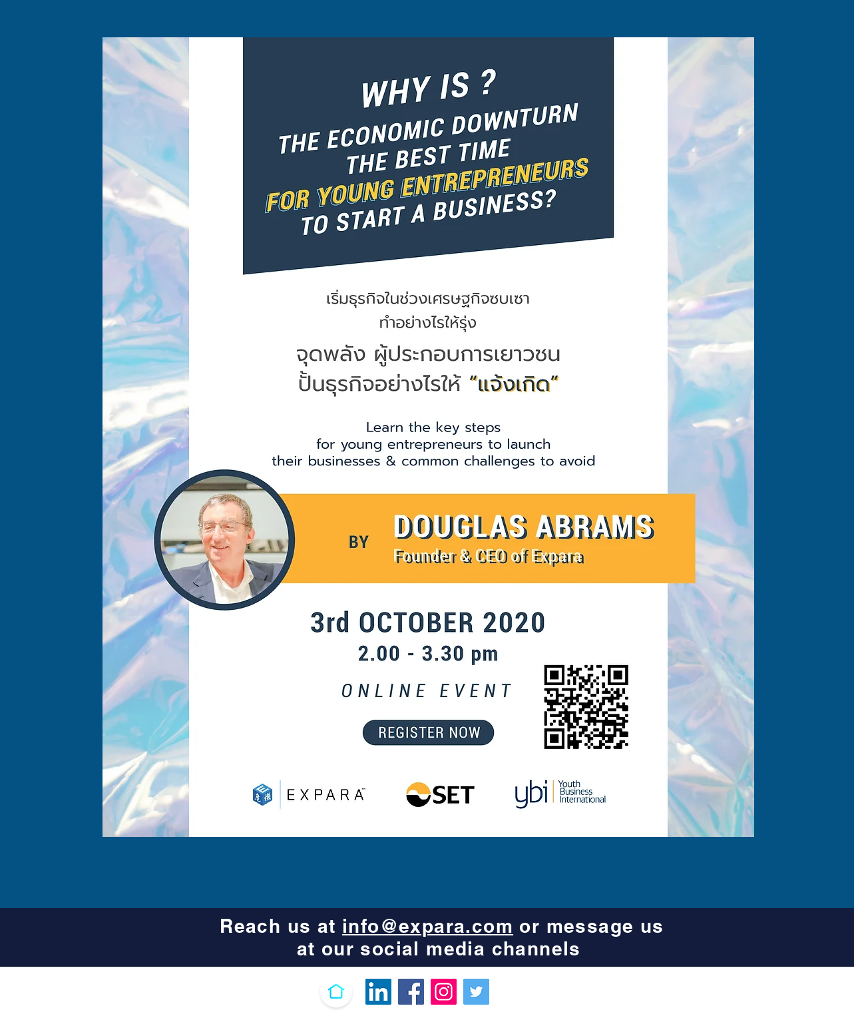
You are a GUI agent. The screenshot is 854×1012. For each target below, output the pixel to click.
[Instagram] (444, 992)
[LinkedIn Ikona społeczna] (378, 992)
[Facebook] (411, 992)
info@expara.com (427, 926)
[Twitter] (476, 992)
